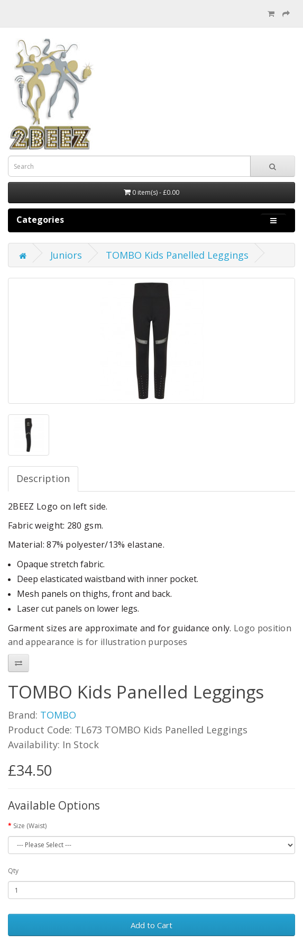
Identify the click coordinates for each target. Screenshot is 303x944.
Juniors (66, 255)
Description (43, 478)
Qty (13, 870)
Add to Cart (151, 925)
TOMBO (58, 715)
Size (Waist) (30, 825)
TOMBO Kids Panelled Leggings (177, 255)
